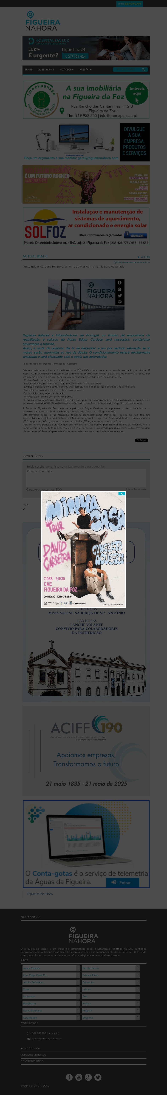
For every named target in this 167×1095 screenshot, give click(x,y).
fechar (121, 466)
